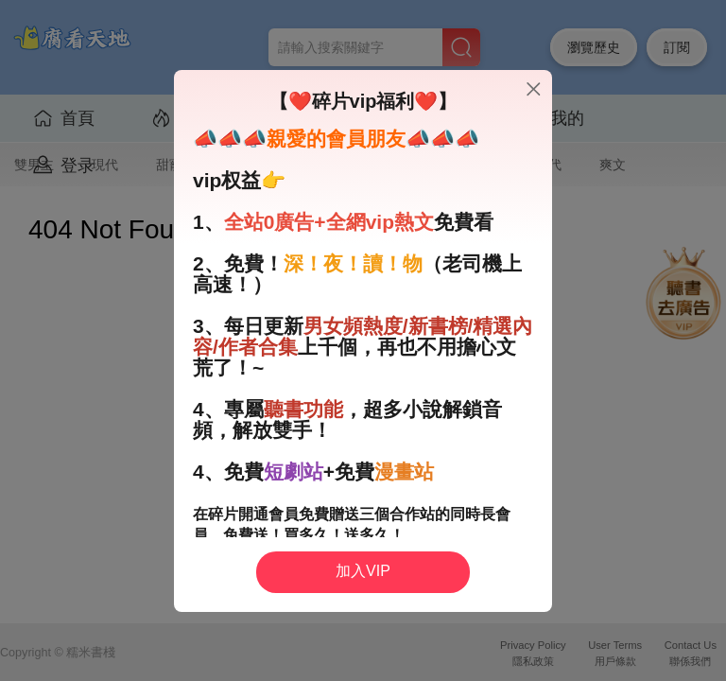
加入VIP (363, 571)
